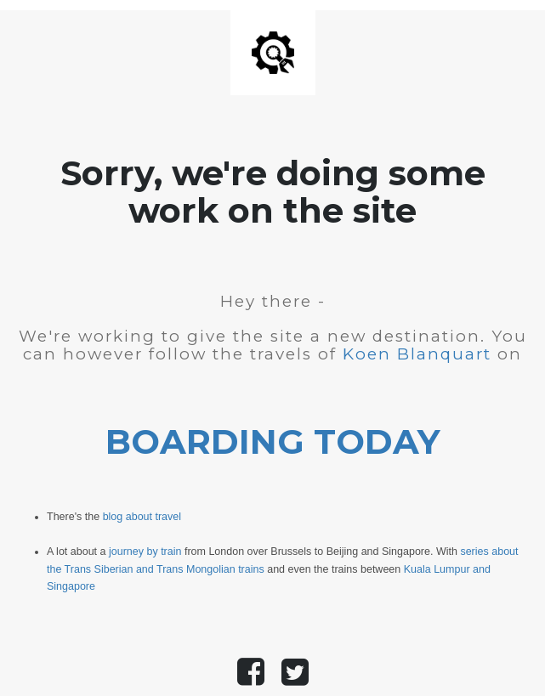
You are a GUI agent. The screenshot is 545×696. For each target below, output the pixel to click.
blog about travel (142, 517)
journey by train (145, 551)
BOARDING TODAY (272, 441)
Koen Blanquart (417, 354)
